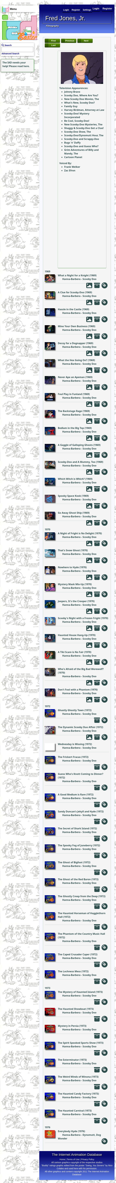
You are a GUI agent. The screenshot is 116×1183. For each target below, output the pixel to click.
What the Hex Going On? (72, 360)
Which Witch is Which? (71, 479)
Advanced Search (10, 53)
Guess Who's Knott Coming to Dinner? (80, 774)
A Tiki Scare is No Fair (71, 652)
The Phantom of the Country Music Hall (81, 933)
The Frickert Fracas (69, 757)
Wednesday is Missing (71, 744)
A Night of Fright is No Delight (76, 533)
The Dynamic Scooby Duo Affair (76, 727)
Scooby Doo (89, 279)
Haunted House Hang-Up (73, 635)
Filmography (52, 26)
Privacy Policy (87, 1159)
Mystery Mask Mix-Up (71, 584)
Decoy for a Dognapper (71, 343)
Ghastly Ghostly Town (71, 710)
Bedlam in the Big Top (71, 428)
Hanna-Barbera (71, 279)
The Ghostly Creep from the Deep (78, 896)
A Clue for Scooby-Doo (71, 292)
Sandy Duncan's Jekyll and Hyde (77, 811)
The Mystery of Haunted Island (76, 992)
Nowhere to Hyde (68, 567)
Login (96, 8)
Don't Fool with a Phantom (74, 689)
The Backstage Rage (70, 411)
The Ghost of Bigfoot (70, 862)
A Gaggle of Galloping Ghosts (75, 445)
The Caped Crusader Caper (74, 954)
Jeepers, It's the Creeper (72, 601)
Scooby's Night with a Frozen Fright (79, 618)
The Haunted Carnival (71, 1110)
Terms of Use (73, 1159)
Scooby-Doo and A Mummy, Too (76, 462)
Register (107, 8)
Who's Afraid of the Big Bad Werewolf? (81, 669)
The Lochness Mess (69, 971)
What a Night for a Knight (73, 275)
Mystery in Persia (68, 1026)
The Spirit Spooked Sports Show (77, 1042)
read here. (23, 66)
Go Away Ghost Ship (70, 512)
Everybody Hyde (67, 1131)
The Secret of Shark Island (73, 828)
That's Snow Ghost (69, 550)
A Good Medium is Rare (72, 794)
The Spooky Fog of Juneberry (75, 845)
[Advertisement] (19, 92)
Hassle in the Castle (69, 309)
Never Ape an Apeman (71, 377)
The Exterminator (68, 1059)
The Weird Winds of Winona (74, 1076)
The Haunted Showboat (72, 1009)
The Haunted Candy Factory (74, 1093)
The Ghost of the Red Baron (74, 879)
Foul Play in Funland (70, 394)
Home (62, 1159)
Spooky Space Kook (69, 495)
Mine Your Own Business (72, 326)
